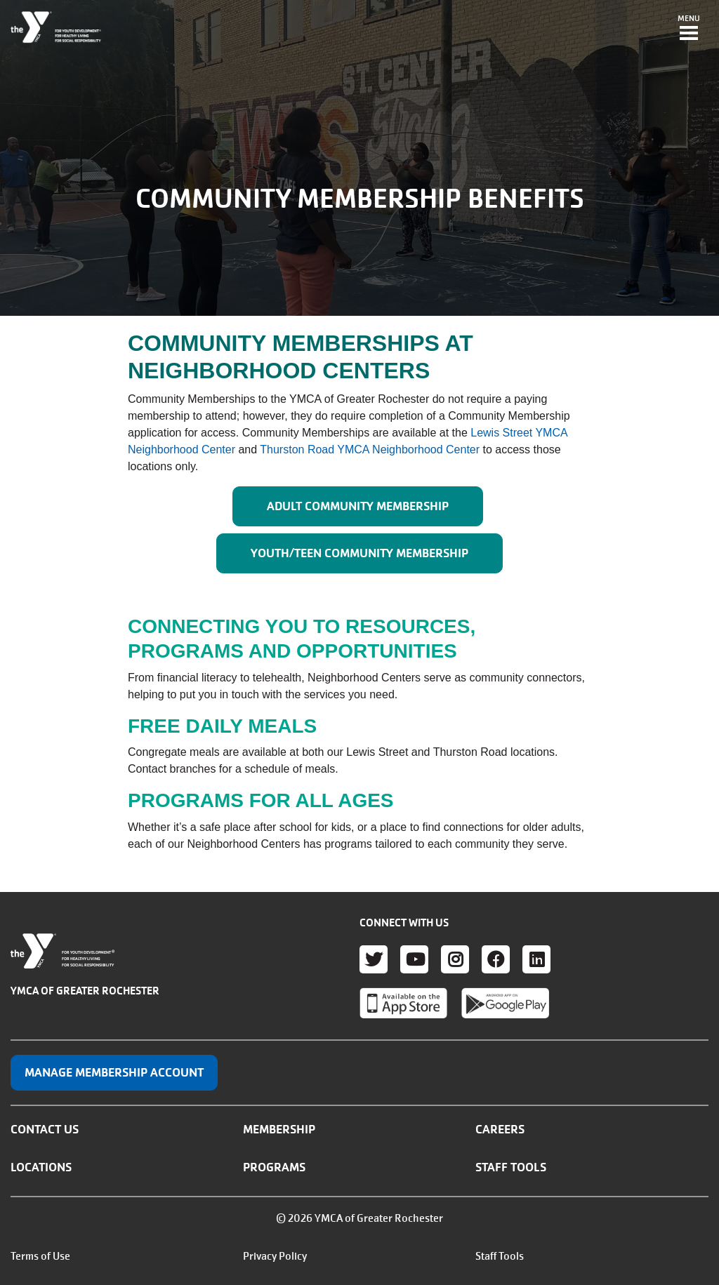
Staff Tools (510, 1167)
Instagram (455, 959)
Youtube (414, 959)
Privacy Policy (275, 1256)
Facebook (496, 959)
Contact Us (45, 1129)
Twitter (373, 959)
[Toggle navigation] (688, 28)
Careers (500, 1129)
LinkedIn (536, 959)
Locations (41, 1167)
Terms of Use (40, 1256)
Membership (279, 1129)
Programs (274, 1167)
